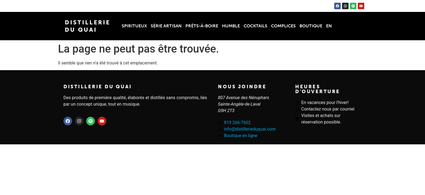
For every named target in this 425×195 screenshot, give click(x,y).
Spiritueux (134, 25)
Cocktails (255, 25)
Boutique (311, 25)
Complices (283, 25)
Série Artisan (166, 25)
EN (329, 25)
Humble (231, 25)
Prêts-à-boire (201, 25)
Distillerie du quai (97, 87)
